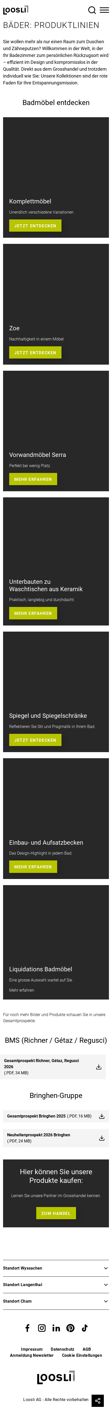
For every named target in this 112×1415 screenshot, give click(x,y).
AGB (87, 1349)
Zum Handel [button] (56, 1213)
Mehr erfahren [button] (33, 479)
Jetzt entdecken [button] (35, 226)
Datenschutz (62, 1349)
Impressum (32, 1349)
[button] (27, 1327)
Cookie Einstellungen (82, 1355)
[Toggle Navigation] (104, 10)
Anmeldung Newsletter (32, 1355)
